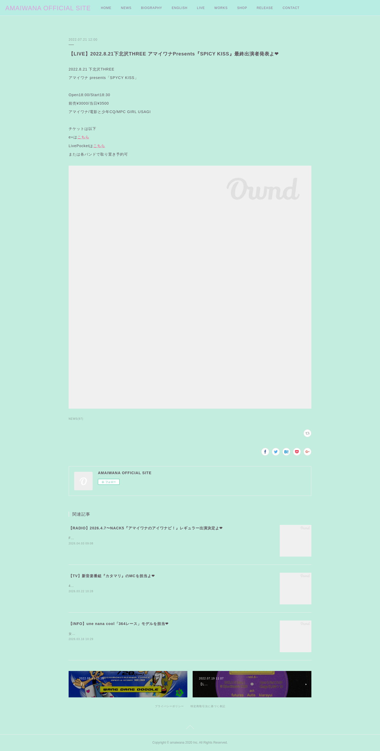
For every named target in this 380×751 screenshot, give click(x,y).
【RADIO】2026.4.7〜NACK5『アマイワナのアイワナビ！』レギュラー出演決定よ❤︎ (146, 528)
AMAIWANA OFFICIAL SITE (48, 8)
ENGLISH (180, 8)
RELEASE (265, 8)
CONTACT (291, 8)
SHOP (242, 8)
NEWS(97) (76, 418)
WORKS (220, 8)
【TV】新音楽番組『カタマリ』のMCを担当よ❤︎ (112, 576)
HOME (106, 8)
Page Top (190, 728)
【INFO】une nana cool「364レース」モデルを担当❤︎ (119, 624)
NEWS (126, 8)
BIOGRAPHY (151, 8)
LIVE (201, 8)
